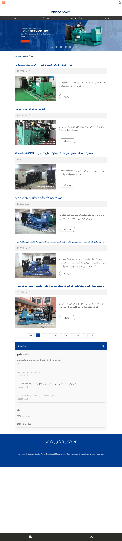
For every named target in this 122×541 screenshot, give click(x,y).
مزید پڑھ (67, 96)
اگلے (91, 335)
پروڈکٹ (46, 18)
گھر (15, 18)
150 (78, 335)
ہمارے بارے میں (76, 18)
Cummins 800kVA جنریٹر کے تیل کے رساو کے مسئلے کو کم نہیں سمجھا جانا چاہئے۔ (82, 172)
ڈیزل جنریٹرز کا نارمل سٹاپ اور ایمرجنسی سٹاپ (38, 197)
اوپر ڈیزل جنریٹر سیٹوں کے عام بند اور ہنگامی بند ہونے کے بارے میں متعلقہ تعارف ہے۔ (82, 217)
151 (84, 335)
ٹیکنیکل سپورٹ (21, 56)
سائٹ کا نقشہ (79, 454)
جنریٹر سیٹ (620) (23, 416)
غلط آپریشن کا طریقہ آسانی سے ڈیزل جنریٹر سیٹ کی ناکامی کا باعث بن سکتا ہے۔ (61, 241)
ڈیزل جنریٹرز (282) (24, 424)
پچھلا (30, 335)
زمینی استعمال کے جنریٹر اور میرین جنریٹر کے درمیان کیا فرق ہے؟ (81, 128)
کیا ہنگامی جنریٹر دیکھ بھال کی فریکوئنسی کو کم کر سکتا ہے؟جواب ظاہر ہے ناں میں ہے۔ (81, 305)
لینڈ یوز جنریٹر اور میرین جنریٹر (30, 109)
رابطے (107, 18)
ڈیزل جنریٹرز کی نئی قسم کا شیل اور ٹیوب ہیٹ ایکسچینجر (43, 65)
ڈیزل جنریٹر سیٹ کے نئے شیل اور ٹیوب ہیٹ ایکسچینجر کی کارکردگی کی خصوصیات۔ (82, 84)
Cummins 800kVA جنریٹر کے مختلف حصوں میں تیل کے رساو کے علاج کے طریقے (54, 153)
